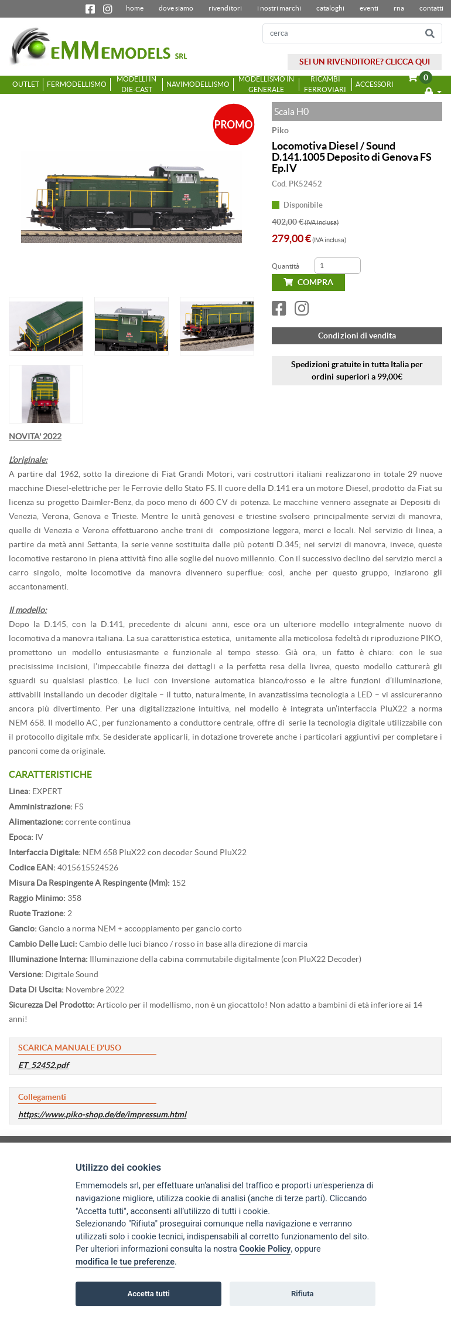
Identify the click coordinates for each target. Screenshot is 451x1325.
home (135, 8)
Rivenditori (225, 8)
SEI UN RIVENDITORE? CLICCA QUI (364, 61)
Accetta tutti (148, 1293)
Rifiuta (302, 1293)
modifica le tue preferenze (125, 1262)
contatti (431, 8)
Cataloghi (330, 8)
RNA (399, 8)
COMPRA (308, 282)
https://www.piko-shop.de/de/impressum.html (102, 1114)
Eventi (369, 8)
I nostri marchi (279, 8)
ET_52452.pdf (43, 1065)
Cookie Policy (265, 1250)
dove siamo (176, 8)
